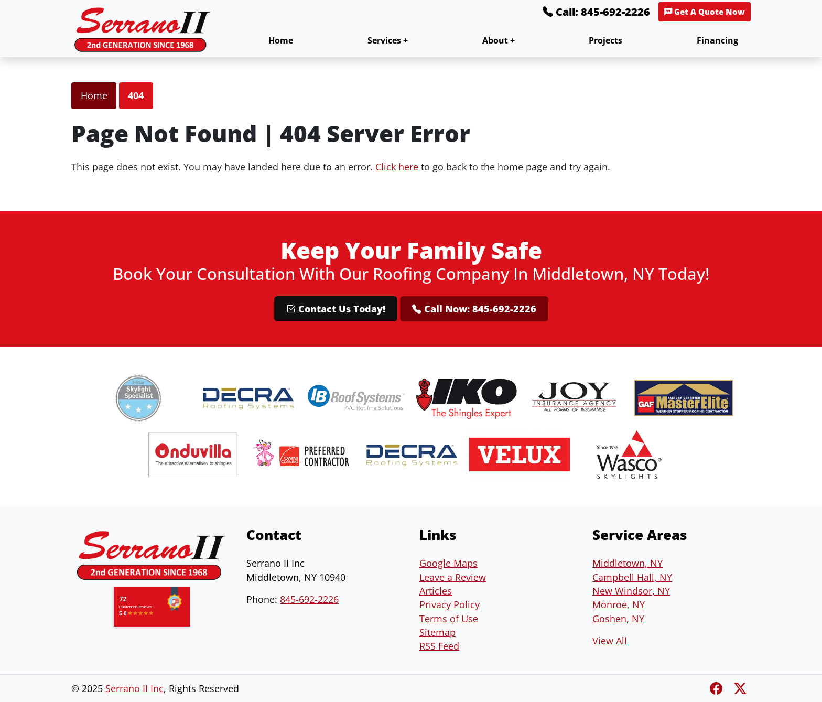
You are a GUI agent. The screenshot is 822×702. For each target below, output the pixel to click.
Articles (435, 591)
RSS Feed (439, 646)
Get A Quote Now (704, 11)
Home (280, 40)
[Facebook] (718, 688)
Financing (717, 40)
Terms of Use (448, 618)
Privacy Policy (449, 604)
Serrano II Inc (134, 688)
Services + (387, 40)
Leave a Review (452, 577)
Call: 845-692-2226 (596, 12)
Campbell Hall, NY (632, 577)
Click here (396, 166)
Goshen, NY (618, 618)
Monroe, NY (618, 604)
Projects (605, 40)
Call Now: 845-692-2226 (474, 309)
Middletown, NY (627, 563)
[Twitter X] (740, 688)
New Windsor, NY (631, 591)
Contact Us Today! (335, 309)
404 (136, 95)
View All (609, 640)
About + (498, 40)
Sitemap (437, 632)
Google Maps (448, 563)
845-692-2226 (309, 599)
